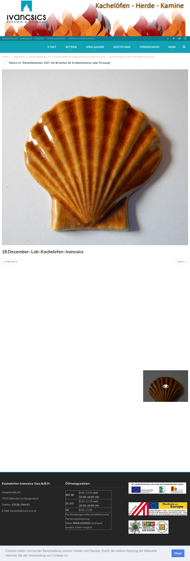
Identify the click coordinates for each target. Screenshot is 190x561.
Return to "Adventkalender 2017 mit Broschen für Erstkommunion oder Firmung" (56, 62)
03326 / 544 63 (21, 504)
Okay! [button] (178, 553)
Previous (11, 261)
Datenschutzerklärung (81, 38)
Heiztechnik (122, 46)
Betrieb (71, 46)
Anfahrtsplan (9, 38)
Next (182, 261)
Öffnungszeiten (56, 38)
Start (51, 46)
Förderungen (149, 46)
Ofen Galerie (95, 46)
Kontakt (39, 38)
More (172, 46)
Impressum (26, 38)
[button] (70, 556)
